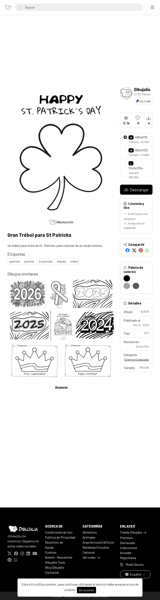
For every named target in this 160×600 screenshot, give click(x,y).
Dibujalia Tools (55, 562)
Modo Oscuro (132, 564)
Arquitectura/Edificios (98, 542)
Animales (88, 537)
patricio (29, 261)
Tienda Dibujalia (131, 532)
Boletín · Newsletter (58, 557)
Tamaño (136, 367)
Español (133, 574)
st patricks (46, 261)
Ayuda (49, 547)
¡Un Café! (143, 101)
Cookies (50, 552)
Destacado (127, 543)
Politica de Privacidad (60, 537)
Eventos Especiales (136, 359)
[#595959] (136, 286)
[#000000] (127, 278)
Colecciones (128, 548)
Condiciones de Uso (58, 532)
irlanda (61, 261)
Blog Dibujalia (54, 567)
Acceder (125, 553)
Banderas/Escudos (95, 547)
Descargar (136, 189)
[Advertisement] (80, 55)
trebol (74, 261)
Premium (126, 538)
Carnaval (88, 552)
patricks (14, 261)
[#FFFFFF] (136, 278)
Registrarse (128, 558)
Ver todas (89, 557)
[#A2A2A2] (127, 286)
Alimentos (89, 532)
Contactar (52, 572)
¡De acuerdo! (86, 590)
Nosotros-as (54, 542)
